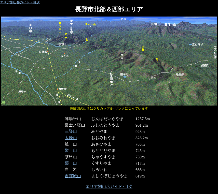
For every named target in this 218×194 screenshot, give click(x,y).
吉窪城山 (73, 176)
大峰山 (71, 138)
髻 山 (71, 150)
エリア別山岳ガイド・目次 (20, 2)
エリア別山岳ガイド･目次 (109, 186)
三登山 (71, 131)
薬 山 (71, 163)
